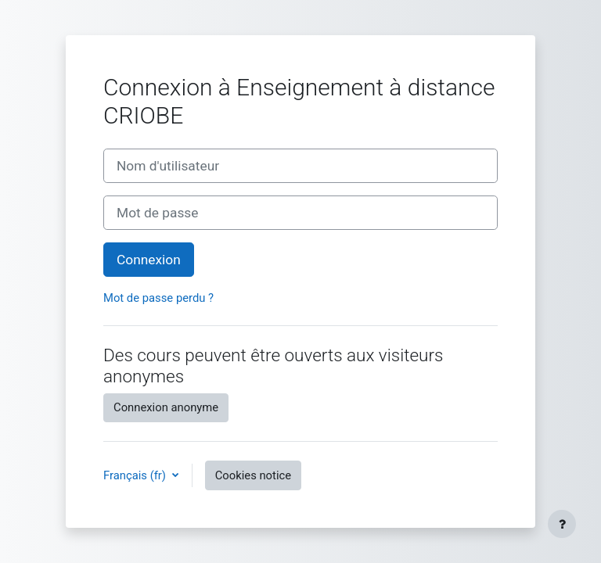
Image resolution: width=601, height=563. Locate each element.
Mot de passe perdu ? (158, 298)
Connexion (149, 259)
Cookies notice (253, 475)
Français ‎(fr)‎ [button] (136, 475)
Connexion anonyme (165, 407)
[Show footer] (562, 524)
